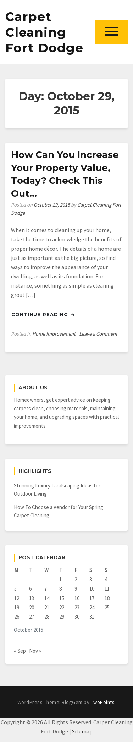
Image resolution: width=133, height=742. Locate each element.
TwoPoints (103, 702)
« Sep (20, 650)
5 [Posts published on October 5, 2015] (15, 588)
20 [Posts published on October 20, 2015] (31, 607)
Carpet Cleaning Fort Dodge (44, 32)
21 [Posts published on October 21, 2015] (46, 607)
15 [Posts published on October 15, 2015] (61, 598)
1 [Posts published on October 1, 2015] (60, 579)
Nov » (35, 650)
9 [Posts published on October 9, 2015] (75, 588)
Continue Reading (43, 314)
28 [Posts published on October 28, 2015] (46, 616)
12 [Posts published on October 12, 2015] (16, 598)
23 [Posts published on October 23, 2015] (76, 607)
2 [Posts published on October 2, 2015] (75, 579)
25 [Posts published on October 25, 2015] (107, 607)
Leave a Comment (98, 334)
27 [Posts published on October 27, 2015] (31, 616)
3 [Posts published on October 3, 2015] (90, 579)
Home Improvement (54, 334)
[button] (111, 32)
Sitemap (82, 731)
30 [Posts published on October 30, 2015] (76, 616)
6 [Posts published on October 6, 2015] (30, 588)
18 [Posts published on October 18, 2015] (107, 598)
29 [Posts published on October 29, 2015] (61, 616)
